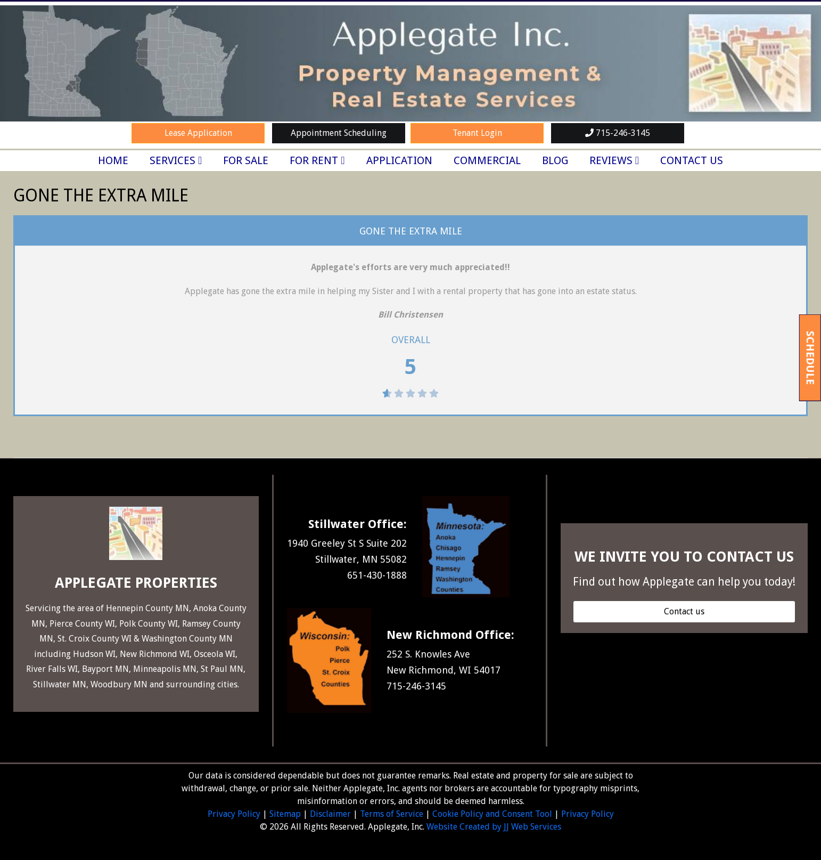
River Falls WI (52, 669)
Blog (555, 160)
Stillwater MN (59, 684)
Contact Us (691, 160)
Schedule (810, 357)
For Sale (245, 160)
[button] (684, 611)
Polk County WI (148, 624)
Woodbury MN (119, 684)
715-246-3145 (617, 133)
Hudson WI (94, 654)
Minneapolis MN (164, 669)
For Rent (314, 160)
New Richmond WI (155, 654)
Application (399, 160)
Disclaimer (330, 814)
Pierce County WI (82, 624)
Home (113, 160)
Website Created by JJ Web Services (493, 827)
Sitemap (285, 814)
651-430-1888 (377, 575)
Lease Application (198, 133)
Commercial (487, 160)
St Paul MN (222, 669)
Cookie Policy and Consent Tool (492, 814)
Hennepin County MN (147, 608)
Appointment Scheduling (339, 133)
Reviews (611, 160)
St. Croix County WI (95, 639)
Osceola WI (214, 654)
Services (172, 160)
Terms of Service (391, 814)
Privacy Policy (234, 814)
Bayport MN (104, 669)
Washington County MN (187, 639)
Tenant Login (477, 133)
